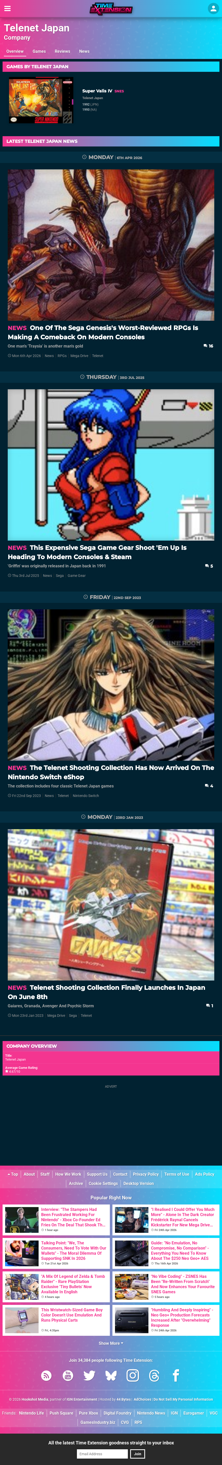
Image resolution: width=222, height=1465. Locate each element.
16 (208, 346)
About (29, 1174)
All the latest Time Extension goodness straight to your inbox (111, 1442)
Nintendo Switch (86, 796)
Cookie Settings (103, 1183)
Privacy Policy (146, 1174)
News (84, 51)
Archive (76, 1183)
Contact (120, 1174)
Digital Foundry (117, 1413)
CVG (125, 1422)
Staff (45, 1174)
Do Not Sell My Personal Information (183, 1399)
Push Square (61, 1413)
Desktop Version (138, 1183)
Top (13, 1174)
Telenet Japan (36, 28)
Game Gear (77, 576)
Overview (15, 51)
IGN (174, 1413)
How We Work (68, 1174)
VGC (214, 1413)
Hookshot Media (35, 1399)
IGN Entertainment (82, 1399)
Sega (60, 576)
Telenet (97, 356)
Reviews (62, 51)
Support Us (97, 1174)
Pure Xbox (88, 1413)
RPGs (62, 356)
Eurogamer (193, 1413)
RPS (138, 1422)
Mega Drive (79, 356)
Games (39, 51)
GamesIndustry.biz (98, 1422)
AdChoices (142, 1399)
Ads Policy (204, 1174)
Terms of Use (176, 1174)
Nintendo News (151, 1413)
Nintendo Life (31, 1413)
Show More (111, 1343)
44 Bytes (124, 1399)
